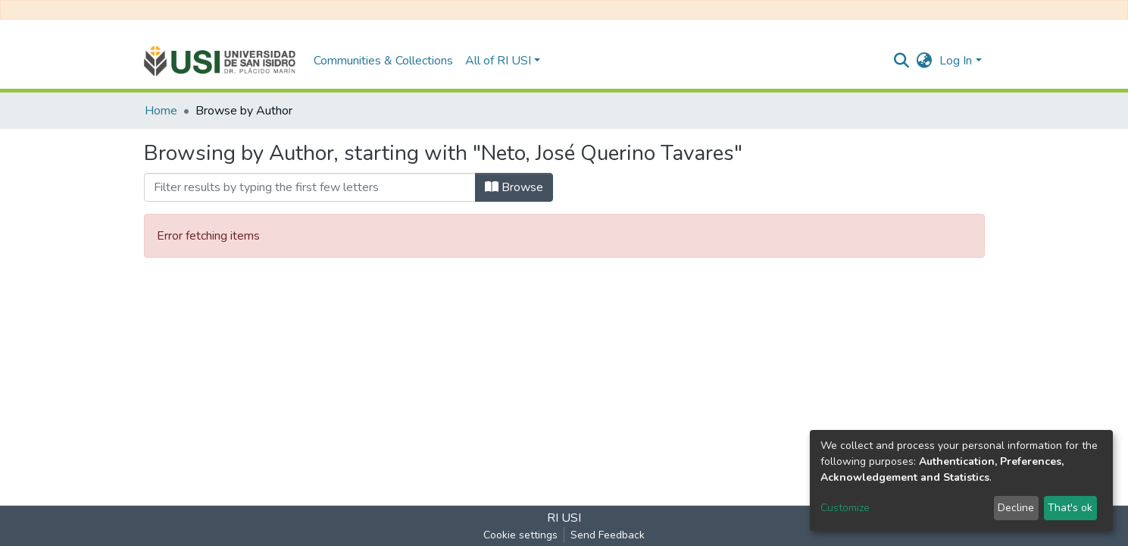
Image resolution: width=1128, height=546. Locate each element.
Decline (1016, 507)
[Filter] (310, 187)
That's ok (1070, 507)
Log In (955, 60)
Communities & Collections (383, 60)
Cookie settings (520, 535)
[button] (923, 61)
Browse (514, 187)
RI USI (564, 518)
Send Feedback (607, 535)
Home (161, 110)
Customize (845, 507)
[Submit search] (901, 61)
